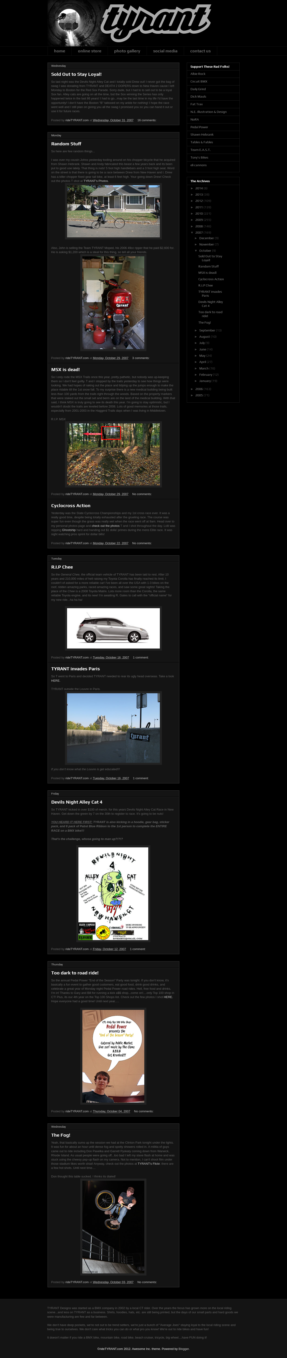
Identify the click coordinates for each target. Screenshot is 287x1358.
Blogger (183, 1349)
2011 (199, 207)
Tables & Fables (201, 142)
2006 (199, 389)
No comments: (142, 494)
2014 (199, 188)
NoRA (194, 119)
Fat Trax (196, 104)
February (206, 374)
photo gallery (127, 50)
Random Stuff (66, 143)
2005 (199, 395)
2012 (199, 201)
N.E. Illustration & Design (208, 112)
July (202, 343)
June (203, 349)
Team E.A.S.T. (200, 150)
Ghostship (69, 530)
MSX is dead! (65, 369)
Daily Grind (198, 89)
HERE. (56, 680)
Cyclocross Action (70, 505)
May (202, 355)
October (205, 250)
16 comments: (147, 120)
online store (89, 50)
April (202, 362)
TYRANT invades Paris (75, 668)
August (205, 336)
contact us (200, 50)
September (207, 330)
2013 (199, 194)
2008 (199, 226)
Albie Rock (197, 74)
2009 (199, 220)
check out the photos (105, 526)
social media (165, 50)
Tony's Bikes (199, 157)
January (205, 381)
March (204, 368)
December (207, 238)
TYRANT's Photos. (96, 181)
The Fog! (60, 1135)
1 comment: (141, 657)
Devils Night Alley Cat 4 (77, 802)
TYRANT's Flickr (149, 1163)
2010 (199, 213)
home (59, 50)
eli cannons (198, 165)
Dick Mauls (198, 96)
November (207, 244)
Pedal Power (199, 127)
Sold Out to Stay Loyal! (76, 74)
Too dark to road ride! (75, 972)
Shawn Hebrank (201, 134)
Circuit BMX (198, 81)
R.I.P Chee (62, 566)
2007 (199, 232)
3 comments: (141, 358)
